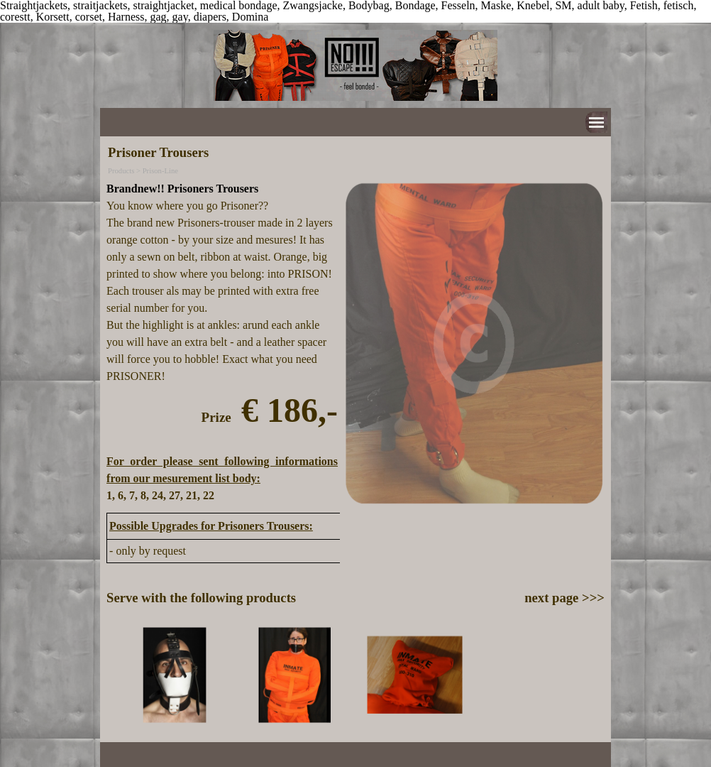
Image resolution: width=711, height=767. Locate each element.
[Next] (598, 675)
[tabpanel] (222, 342)
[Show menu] (596, 122)
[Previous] (112, 675)
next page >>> (564, 597)
